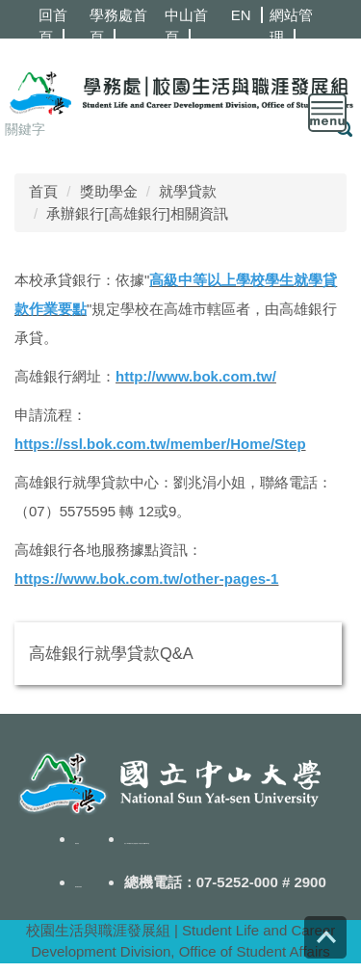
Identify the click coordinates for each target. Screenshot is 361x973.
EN (241, 15)
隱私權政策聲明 (78, 886)
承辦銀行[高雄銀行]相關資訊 (136, 213)
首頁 (43, 191)
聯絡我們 (77, 843)
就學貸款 (188, 191)
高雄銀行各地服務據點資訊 (101, 549)
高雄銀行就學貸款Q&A (111, 653)
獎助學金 (109, 191)
